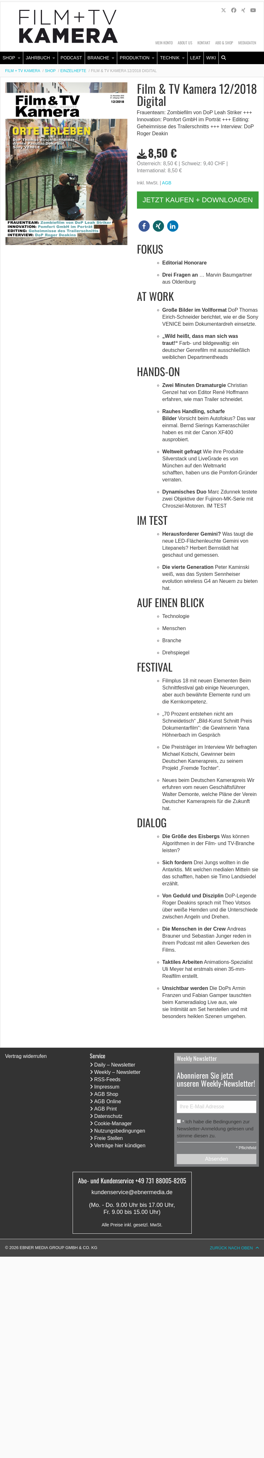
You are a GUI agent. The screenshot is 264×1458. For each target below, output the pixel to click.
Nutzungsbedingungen (119, 1131)
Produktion (134, 57)
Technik (169, 57)
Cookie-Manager (113, 1123)
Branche (98, 57)
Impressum (106, 1087)
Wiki (211, 57)
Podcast (71, 57)
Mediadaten (247, 42)
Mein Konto (164, 42)
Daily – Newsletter (114, 1064)
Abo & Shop (224, 42)
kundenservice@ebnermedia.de (131, 1192)
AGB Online (107, 1101)
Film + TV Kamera (22, 71)
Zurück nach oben (231, 1248)
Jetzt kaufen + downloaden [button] (198, 200)
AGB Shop (106, 1094)
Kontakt (203, 42)
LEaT (195, 57)
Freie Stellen (108, 1138)
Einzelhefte (73, 71)
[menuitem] (11, 58)
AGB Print (105, 1109)
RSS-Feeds (107, 1079)
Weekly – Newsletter (117, 1072)
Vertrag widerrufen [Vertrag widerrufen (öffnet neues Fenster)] (26, 1056)
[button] (144, 226)
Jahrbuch (38, 57)
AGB (167, 182)
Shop (9, 57)
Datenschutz (108, 1116)
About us (185, 42)
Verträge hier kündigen (120, 1145)
